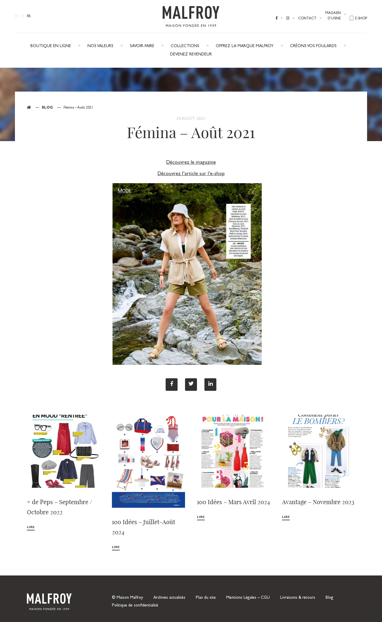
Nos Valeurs (100, 46)
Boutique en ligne (50, 46)
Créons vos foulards (313, 46)
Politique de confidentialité (135, 606)
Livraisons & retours (297, 598)
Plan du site (206, 598)
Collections (185, 46)
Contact (307, 19)
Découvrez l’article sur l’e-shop (191, 174)
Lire (31, 527)
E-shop (361, 19)
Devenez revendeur (191, 55)
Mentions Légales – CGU (248, 598)
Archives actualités (169, 598)
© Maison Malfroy (127, 598)
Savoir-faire (142, 46)
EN (17, 16)
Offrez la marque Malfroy (245, 46)
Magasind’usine (333, 16)
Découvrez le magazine (191, 162)
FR (29, 16)
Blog (47, 108)
